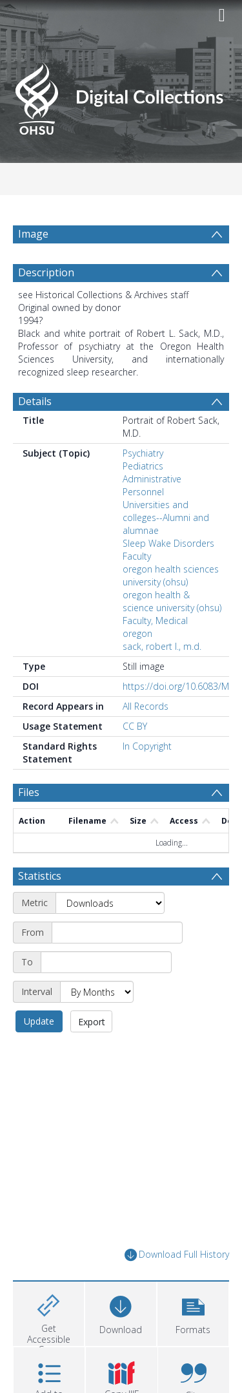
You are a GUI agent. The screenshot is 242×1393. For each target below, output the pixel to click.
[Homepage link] (121, 95)
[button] (192, 1312)
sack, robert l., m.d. (162, 646)
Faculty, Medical (155, 620)
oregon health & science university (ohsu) (172, 601)
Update (39, 1021)
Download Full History (177, 1255)
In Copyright (147, 746)
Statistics (39, 876)
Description (46, 272)
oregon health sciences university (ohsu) (171, 575)
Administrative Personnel (152, 485)
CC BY (135, 726)
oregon (137, 633)
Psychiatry (143, 453)
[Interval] (97, 992)
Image (33, 234)
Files (28, 792)
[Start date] (117, 932)
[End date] (106, 962)
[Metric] (110, 903)
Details (35, 401)
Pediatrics (143, 466)
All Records (145, 706)
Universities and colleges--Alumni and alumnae (166, 517)
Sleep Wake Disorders (168, 543)
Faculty (137, 556)
